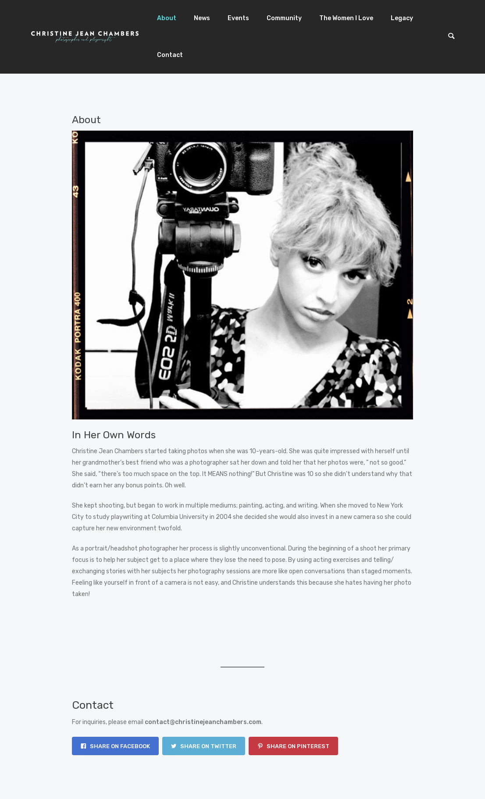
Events (238, 18)
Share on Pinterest (293, 746)
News (202, 18)
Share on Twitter (203, 746)
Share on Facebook (115, 746)
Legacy (402, 18)
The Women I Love (346, 18)
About (166, 18)
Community (284, 18)
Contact (170, 55)
